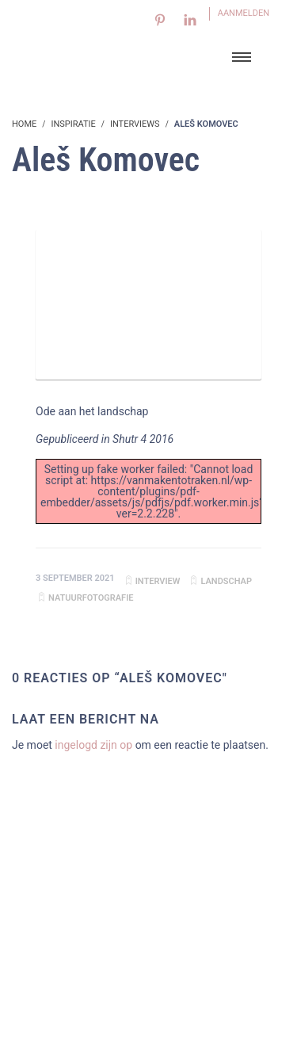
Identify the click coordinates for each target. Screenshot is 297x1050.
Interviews (135, 124)
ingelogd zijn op (93, 745)
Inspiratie (73, 124)
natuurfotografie (91, 598)
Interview (158, 581)
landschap (226, 581)
